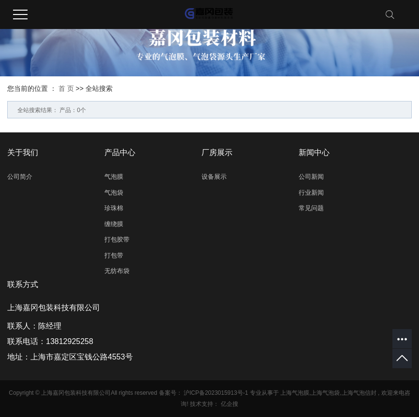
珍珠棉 (113, 208)
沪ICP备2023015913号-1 (216, 392)
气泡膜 (113, 176)
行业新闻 (311, 192)
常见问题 (311, 208)
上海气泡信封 (359, 392)
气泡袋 (113, 192)
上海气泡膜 (294, 392)
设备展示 (214, 176)
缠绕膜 (113, 224)
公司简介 (19, 176)
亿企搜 (229, 404)
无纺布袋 (117, 270)
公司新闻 (311, 176)
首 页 (66, 88)
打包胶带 (117, 239)
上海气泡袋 (325, 392)
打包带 (113, 255)
